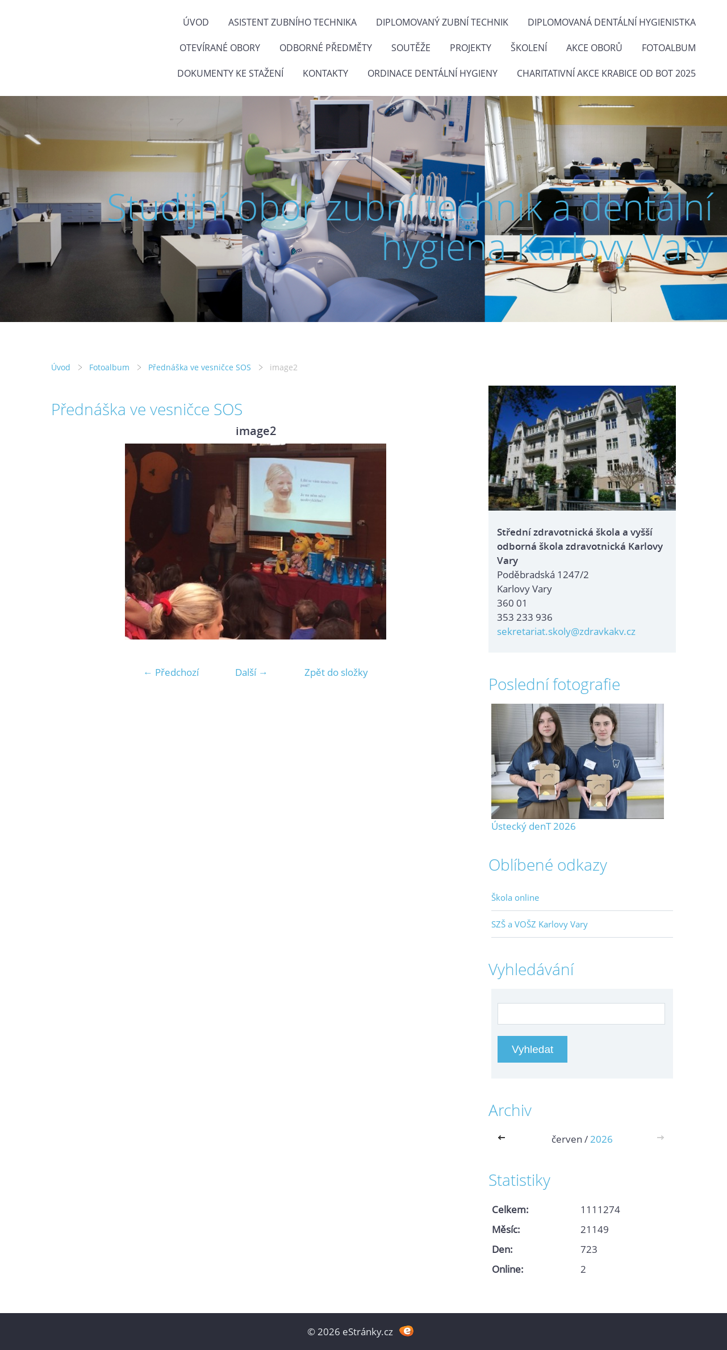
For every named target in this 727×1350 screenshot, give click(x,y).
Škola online (515, 897)
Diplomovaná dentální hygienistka (612, 22)
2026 (601, 1139)
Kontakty (325, 73)
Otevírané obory (219, 47)
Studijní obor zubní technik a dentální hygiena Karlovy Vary (410, 226)
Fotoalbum (669, 47)
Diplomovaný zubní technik (442, 22)
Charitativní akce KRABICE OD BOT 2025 (606, 73)
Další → (251, 672)
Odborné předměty (325, 47)
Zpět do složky (336, 672)
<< (503, 1139)
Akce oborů (594, 47)
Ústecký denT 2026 (533, 826)
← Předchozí (171, 672)
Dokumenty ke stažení (230, 73)
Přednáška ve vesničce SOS (199, 367)
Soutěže (411, 47)
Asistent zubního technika (292, 22)
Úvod (196, 22)
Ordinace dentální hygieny (432, 73)
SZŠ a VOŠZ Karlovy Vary (539, 924)
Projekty (470, 47)
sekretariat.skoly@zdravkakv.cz (566, 631)
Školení (529, 47)
